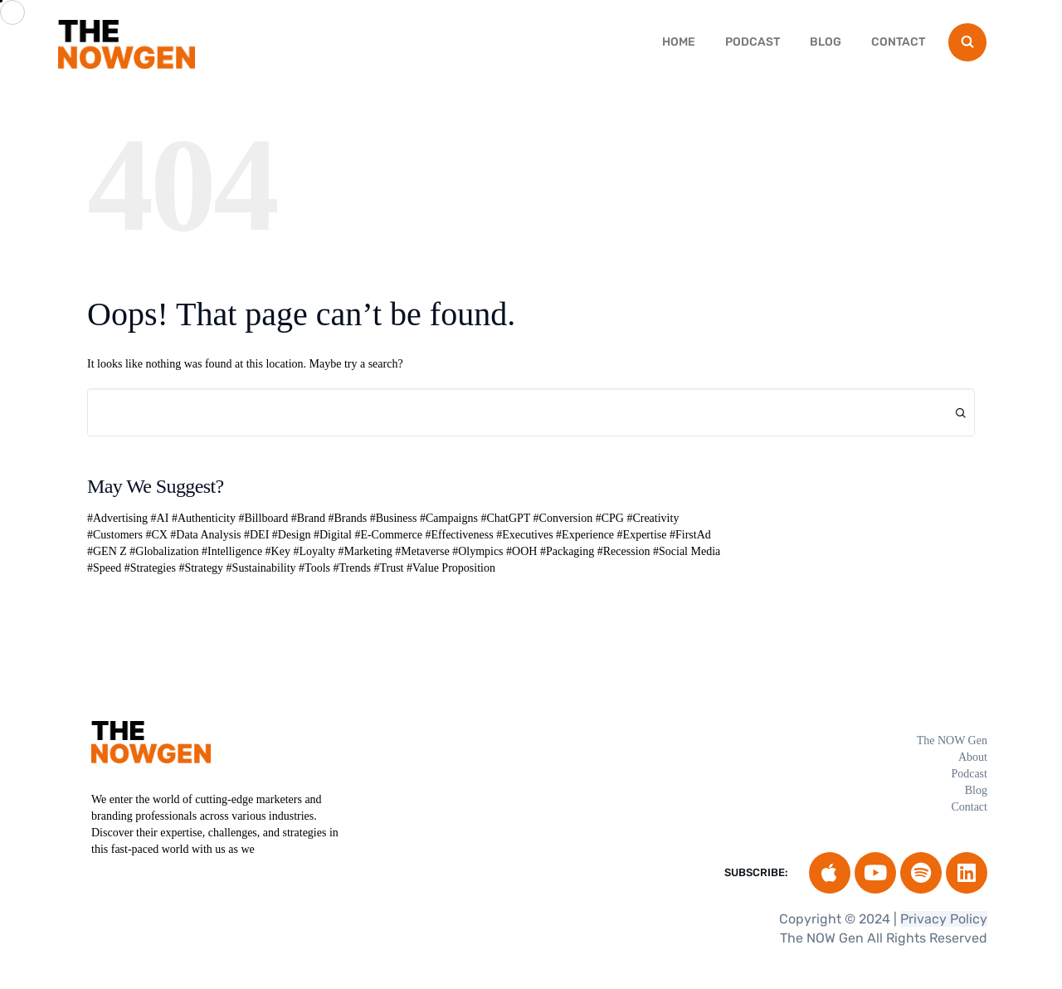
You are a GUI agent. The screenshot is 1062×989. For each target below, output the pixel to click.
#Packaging (567, 551)
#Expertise (642, 535)
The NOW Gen (952, 740)
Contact (898, 42)
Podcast (752, 42)
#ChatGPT (505, 518)
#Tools (314, 568)
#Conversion (563, 518)
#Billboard (263, 518)
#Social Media (686, 551)
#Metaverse (422, 551)
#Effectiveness (460, 535)
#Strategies (150, 568)
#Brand (308, 518)
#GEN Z (107, 551)
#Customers (115, 535)
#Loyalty (314, 551)
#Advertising (117, 518)
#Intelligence (232, 551)
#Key (278, 551)
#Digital (333, 535)
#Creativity (652, 518)
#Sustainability (261, 568)
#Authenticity (204, 518)
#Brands (348, 518)
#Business (393, 518)
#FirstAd (690, 535)
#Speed (104, 568)
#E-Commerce (388, 535)
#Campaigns (449, 518)
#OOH (521, 551)
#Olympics (477, 551)
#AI (160, 518)
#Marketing (365, 551)
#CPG (610, 518)
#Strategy (200, 568)
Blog (825, 42)
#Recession (623, 551)
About (972, 757)
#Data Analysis (205, 535)
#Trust (388, 568)
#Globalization (163, 551)
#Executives (524, 535)
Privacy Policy (943, 919)
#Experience (585, 535)
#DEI (256, 535)
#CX (156, 535)
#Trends (352, 568)
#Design (291, 535)
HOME (678, 42)
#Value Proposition (451, 568)
